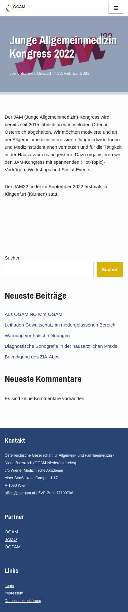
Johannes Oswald (34, 73)
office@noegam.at (20, 493)
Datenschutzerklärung (23, 601)
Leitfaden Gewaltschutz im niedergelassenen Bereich (60, 324)
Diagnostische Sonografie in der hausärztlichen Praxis (61, 346)
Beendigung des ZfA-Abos (32, 356)
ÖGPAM (13, 546)
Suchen (13, 257)
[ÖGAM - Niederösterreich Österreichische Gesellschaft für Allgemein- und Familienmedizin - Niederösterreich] (17, 8)
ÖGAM (11, 531)
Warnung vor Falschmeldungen (37, 335)
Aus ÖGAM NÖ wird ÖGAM (33, 314)
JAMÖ (11, 539)
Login (9, 586)
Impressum (14, 593)
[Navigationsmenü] (116, 8)
